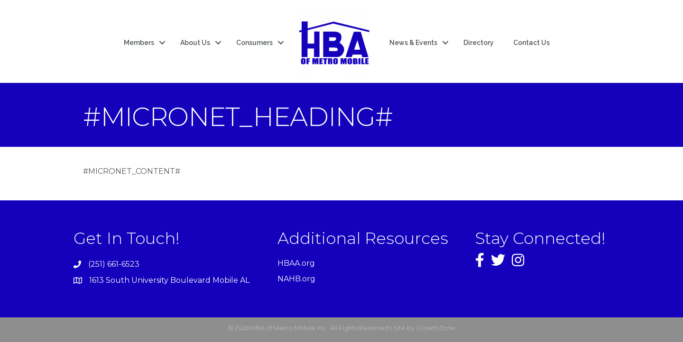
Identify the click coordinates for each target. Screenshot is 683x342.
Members (139, 42)
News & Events (413, 42)
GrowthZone (435, 328)
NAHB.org (296, 278)
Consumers (254, 42)
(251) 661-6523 (113, 264)
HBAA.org (296, 263)
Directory (478, 42)
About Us (195, 42)
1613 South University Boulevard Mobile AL (169, 280)
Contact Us (531, 42)
